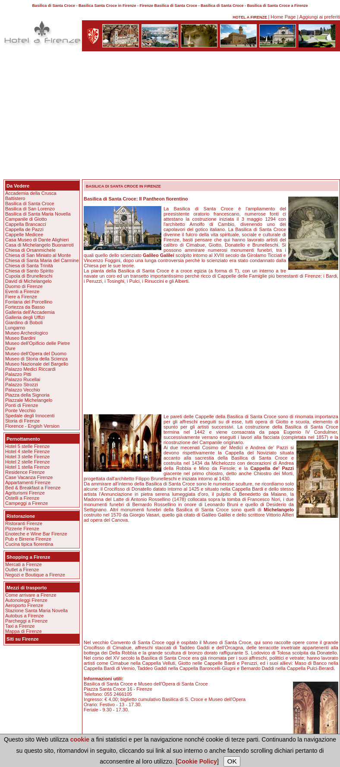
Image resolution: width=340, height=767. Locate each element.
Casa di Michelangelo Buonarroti (39, 244)
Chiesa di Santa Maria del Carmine (42, 260)
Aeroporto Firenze (24, 605)
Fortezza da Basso (25, 307)
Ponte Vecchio (20, 410)
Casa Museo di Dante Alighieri (37, 239)
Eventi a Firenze (22, 291)
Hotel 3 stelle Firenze (27, 456)
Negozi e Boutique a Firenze (35, 574)
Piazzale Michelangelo (28, 400)
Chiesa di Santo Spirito (29, 270)
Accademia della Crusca (31, 193)
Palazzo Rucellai (22, 379)
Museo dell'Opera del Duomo (35, 353)
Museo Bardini (20, 338)
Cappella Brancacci (25, 224)
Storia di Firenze (22, 420)
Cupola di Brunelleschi (28, 276)
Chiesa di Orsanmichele (30, 250)
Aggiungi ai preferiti (319, 16)
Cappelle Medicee (24, 234)
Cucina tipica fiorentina (29, 544)
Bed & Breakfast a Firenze (32, 487)
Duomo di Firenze (24, 286)
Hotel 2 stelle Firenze (27, 461)
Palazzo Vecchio (22, 389)
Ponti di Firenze (21, 405)
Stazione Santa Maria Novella (36, 610)
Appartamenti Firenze (27, 482)
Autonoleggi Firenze (26, 600)
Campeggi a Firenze (26, 503)
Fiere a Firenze (21, 296)
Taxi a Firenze (20, 626)
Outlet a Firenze (22, 569)
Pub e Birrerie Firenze (28, 539)
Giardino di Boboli (24, 322)
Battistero (15, 198)
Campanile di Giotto (26, 219)
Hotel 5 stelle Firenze (27, 446)
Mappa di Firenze (23, 631)
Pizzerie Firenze (22, 528)
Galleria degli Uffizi (25, 317)
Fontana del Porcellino (28, 301)
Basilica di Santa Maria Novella (38, 213)
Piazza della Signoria (27, 395)
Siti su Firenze (22, 639)
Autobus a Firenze (24, 615)
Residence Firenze (25, 472)
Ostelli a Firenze (22, 498)
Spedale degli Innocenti (29, 415)
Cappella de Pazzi (24, 229)
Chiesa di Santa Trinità (29, 265)
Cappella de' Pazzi (272, 468)
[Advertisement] (170, 116)
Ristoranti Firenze (23, 523)
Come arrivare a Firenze (31, 595)
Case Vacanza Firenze (29, 477)
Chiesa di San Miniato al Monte (38, 255)
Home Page (283, 16)
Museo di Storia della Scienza (36, 358)
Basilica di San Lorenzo (30, 208)
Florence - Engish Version (32, 426)
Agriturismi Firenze (25, 492)
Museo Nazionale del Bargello (36, 363)
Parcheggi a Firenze (26, 620)
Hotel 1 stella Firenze (27, 467)
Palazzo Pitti (18, 374)
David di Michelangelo (28, 281)
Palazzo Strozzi (21, 384)
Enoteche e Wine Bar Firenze (36, 533)
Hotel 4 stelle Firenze (27, 451)
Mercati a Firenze (23, 564)
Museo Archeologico (26, 332)
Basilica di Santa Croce (29, 203)
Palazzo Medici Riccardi (30, 369)
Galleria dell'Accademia (30, 312)
